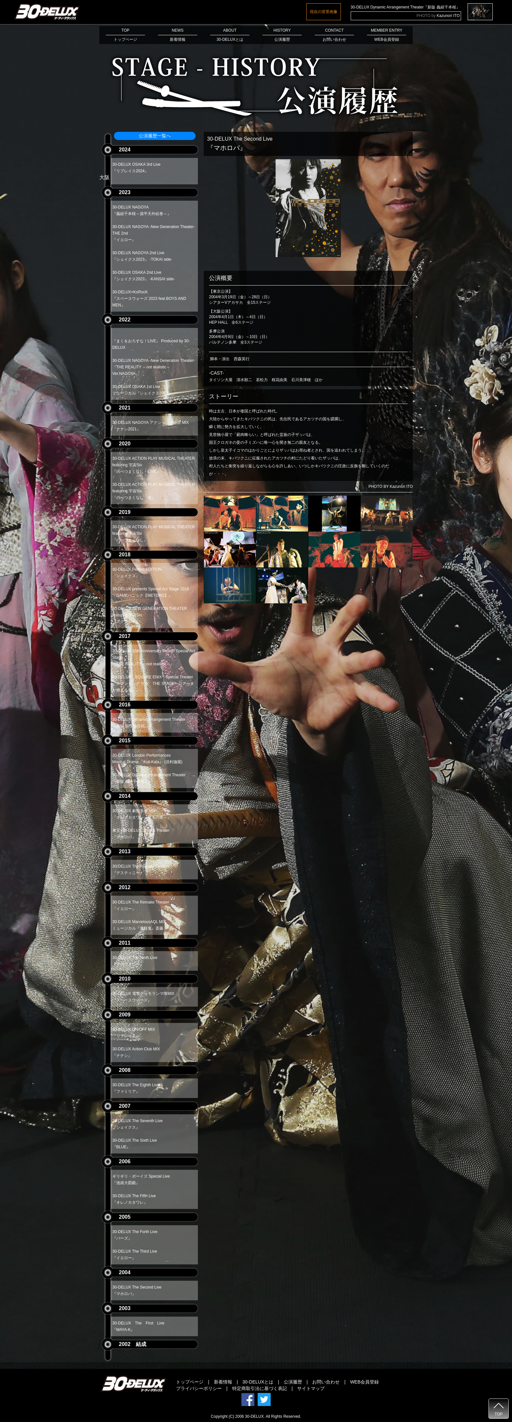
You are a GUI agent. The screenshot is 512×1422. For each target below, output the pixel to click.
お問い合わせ (326, 1381)
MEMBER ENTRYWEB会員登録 (386, 35)
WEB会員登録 (364, 1381)
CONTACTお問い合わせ (334, 35)
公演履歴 (293, 1381)
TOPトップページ (125, 35)
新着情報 (223, 1381)
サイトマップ (311, 1388)
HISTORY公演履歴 (282, 35)
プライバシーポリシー (199, 1388)
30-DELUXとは (257, 1381)
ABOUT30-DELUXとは (229, 35)
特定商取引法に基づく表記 (259, 1388)
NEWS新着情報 (177, 35)
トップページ (189, 1381)
